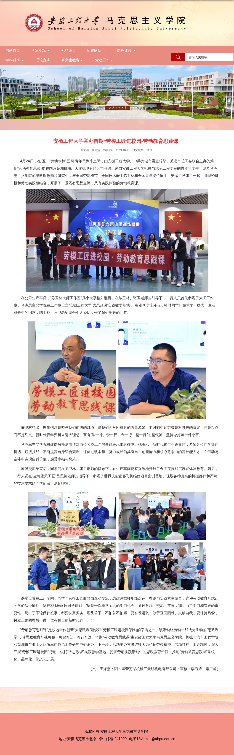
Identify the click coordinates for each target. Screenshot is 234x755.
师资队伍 (96, 51)
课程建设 (126, 51)
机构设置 (68, 50)
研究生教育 (72, 60)
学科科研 (15, 60)
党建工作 (104, 60)
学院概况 (40, 51)
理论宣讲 (43, 60)
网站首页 (12, 50)
